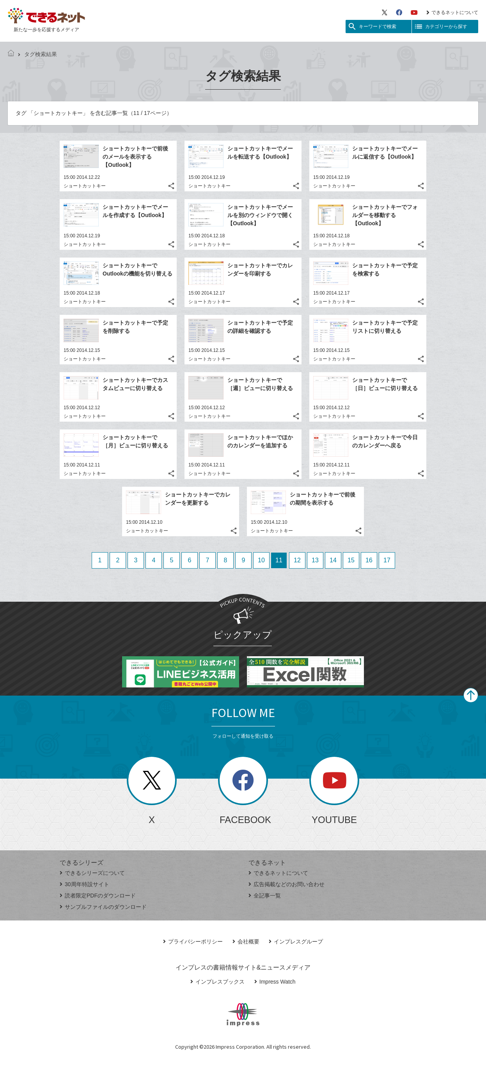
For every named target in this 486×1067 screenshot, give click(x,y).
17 (386, 560)
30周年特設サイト (84, 884)
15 (351, 560)
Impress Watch (275, 982)
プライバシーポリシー (193, 941)
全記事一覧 (264, 895)
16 (368, 560)
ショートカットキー (85, 186)
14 (333, 560)
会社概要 (245, 941)
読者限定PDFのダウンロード (98, 895)
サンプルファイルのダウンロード (103, 907)
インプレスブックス (217, 982)
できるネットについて (452, 12)
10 (261, 560)
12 (297, 560)
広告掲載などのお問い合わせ (286, 884)
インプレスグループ (296, 941)
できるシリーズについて (92, 873)
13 (315, 560)
